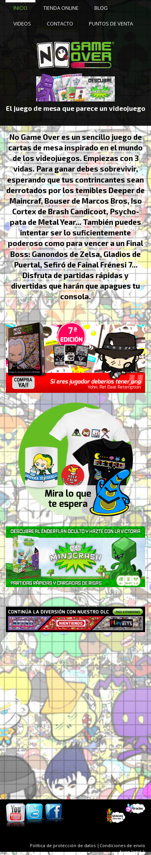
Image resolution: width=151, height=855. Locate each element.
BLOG (101, 7)
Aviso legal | (132, 852)
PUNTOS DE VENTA (111, 23)
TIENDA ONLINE (61, 7)
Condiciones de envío (122, 845)
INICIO (20, 7)
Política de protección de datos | (64, 845)
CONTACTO (60, 23)
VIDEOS (22, 23)
